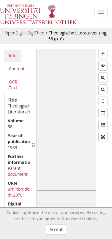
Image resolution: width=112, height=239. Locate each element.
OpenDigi (14, 33)
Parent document (18, 171)
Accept (56, 229)
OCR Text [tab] (13, 85)
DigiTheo (35, 33)
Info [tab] (13, 55)
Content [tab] (16, 69)
